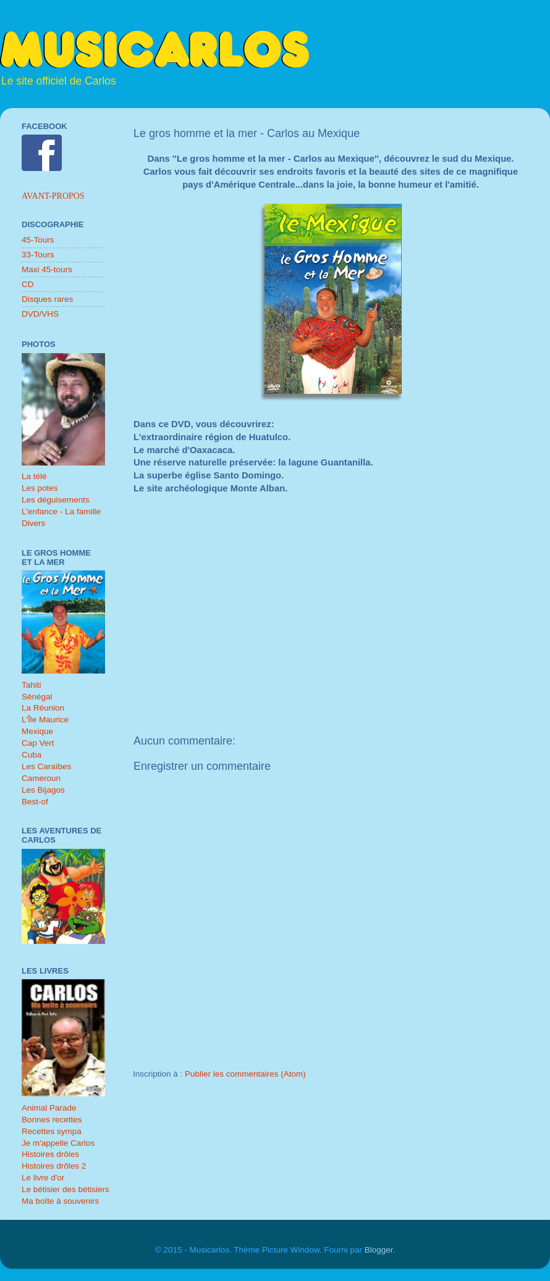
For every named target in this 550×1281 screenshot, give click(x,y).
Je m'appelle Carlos (58, 1143)
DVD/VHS (40, 314)
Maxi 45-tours (47, 269)
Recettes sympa (52, 1131)
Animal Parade (49, 1107)
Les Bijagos (43, 790)
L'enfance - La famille (61, 511)
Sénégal (37, 696)
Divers (33, 523)
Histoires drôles (50, 1154)
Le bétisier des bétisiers (65, 1189)
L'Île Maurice (45, 719)
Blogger (379, 1249)
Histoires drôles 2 (54, 1165)
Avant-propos (53, 196)
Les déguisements (56, 499)
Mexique (37, 731)
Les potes (40, 488)
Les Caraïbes (46, 766)
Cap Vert (38, 743)
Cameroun (41, 778)
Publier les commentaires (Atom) (245, 1074)
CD (28, 284)
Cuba (31, 754)
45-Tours (38, 239)
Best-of (35, 801)
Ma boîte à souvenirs (60, 1201)
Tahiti (31, 685)
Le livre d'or (43, 1177)
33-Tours (38, 254)
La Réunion (43, 707)
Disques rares (47, 299)
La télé (34, 476)
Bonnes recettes (52, 1119)
